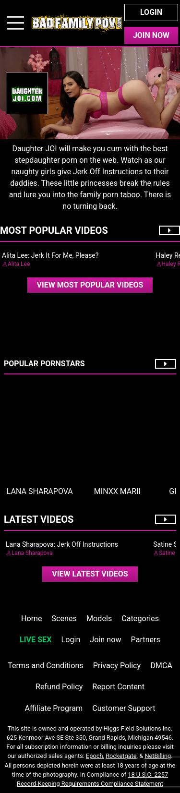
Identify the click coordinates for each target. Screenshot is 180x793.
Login (151, 12)
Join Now (151, 35)
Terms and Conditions (46, 665)
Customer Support (123, 708)
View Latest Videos (90, 573)
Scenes (64, 618)
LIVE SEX (35, 639)
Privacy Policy (117, 665)
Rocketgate (121, 755)
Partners (145, 639)
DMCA (161, 665)
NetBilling (157, 755)
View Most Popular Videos (90, 284)
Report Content (118, 686)
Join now (105, 639)
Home (31, 618)
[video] (90, 285)
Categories (140, 618)
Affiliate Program (53, 708)
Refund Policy (59, 686)
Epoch (94, 755)
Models (99, 618)
